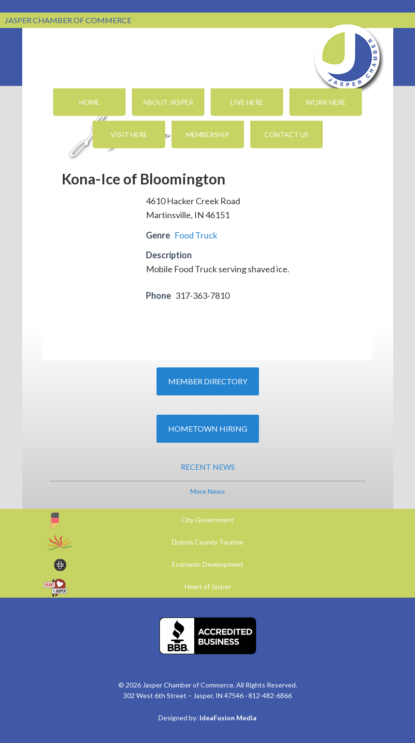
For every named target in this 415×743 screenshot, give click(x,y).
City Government (207, 520)
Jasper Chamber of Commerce (347, 57)
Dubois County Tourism (207, 542)
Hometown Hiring (207, 428)
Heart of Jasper (208, 586)
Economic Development (207, 564)
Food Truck (195, 235)
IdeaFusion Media (228, 718)
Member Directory (207, 381)
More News (207, 491)
